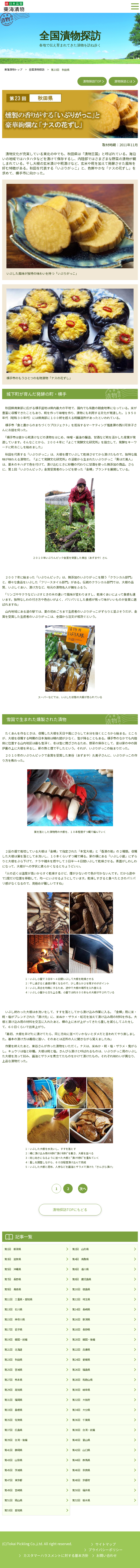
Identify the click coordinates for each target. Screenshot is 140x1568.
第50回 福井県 (81, 1490)
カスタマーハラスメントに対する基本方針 (56, 1555)
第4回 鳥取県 (80, 1259)
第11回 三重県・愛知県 (18, 1299)
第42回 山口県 (81, 1450)
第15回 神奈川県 (15, 1319)
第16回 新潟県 (81, 1319)
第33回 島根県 (13, 1410)
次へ (82, 1188)
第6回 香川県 (80, 1269)
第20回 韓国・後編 (83, 1339)
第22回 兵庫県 (81, 1349)
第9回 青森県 (13, 1289)
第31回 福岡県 (13, 1399)
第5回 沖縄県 (13, 1269)
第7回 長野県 (13, 1279)
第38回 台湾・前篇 (83, 1430)
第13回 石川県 (13, 1309)
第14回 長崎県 (81, 1309)
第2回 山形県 (80, 1249)
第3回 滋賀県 (13, 1259)
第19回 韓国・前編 (16, 1339)
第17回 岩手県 (13, 1329)
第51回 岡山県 (13, 1500)
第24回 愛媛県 (81, 1359)
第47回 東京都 (13, 1480)
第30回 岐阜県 (81, 1389)
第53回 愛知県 (13, 1510)
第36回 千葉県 (81, 1420)
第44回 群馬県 (81, 1460)
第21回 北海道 (13, 1349)
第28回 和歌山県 (82, 1379)
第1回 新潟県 (13, 1249)
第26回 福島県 (81, 1369)
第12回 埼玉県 (81, 1299)
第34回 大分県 (81, 1410)
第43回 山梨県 (13, 1460)
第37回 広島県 (13, 1430)
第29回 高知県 (13, 1389)
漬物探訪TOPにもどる (70, 1209)
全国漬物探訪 (36, 69)
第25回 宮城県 (13, 1369)
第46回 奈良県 (81, 1470)
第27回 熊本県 (13, 1379)
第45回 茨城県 (13, 1470)
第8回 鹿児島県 (81, 1279)
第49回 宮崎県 (13, 1490)
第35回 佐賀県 (13, 1420)
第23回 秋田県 (13, 1359)
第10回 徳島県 (81, 1289)
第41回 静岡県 (13, 1450)
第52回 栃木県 (81, 1500)
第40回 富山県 (81, 1440)
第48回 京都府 (81, 1480)
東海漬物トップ (13, 69)
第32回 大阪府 (81, 1399)
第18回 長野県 (81, 1329)
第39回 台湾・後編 (16, 1440)
